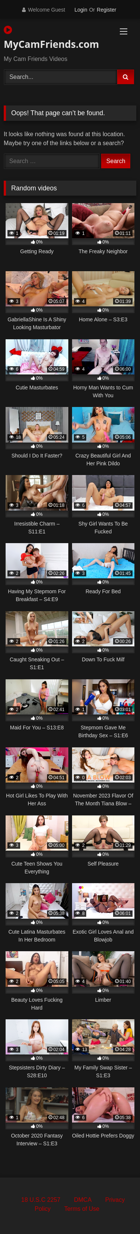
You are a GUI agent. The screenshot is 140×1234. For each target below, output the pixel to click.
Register (106, 10)
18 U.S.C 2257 (40, 1200)
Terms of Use (81, 1209)
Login (80, 10)
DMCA (82, 1200)
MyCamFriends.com (49, 38)
